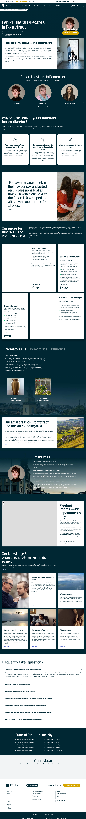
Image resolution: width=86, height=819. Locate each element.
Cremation (34, 798)
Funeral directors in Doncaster (53, 750)
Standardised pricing (36, 799)
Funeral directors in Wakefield (25, 742)
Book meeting (63, 543)
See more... (9, 808)
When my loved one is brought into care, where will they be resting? (24, 719)
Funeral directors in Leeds (24, 750)
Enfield (8, 807)
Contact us (9, 795)
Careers (8, 793)
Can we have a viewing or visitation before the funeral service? (23, 669)
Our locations (11, 798)
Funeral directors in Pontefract (26, 739)
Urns (58, 796)
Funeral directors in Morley (52, 739)
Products (59, 791)
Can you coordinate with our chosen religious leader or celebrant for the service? (28, 698)
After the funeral (35, 796)
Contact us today (70, 33)
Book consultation (62, 1)
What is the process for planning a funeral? (17, 684)
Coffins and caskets (61, 793)
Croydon (9, 802)
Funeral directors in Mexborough (53, 745)
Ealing (8, 805)
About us (9, 791)
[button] (29, 523)
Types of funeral (35, 795)
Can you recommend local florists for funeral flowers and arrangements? (26, 705)
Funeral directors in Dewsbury (53, 742)
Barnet (8, 801)
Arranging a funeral (37, 791)
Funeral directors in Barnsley (25, 747)
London (8, 800)
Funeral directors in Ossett (24, 745)
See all (43, 405)
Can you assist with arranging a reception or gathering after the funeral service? (28, 712)
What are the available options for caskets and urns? (20, 691)
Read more (7, 64)
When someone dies (36, 793)
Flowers (58, 795)
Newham (9, 804)
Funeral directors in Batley (51, 747)
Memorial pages (61, 800)
